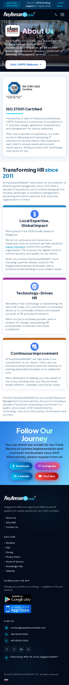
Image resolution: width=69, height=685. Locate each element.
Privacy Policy (12, 556)
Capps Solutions (15, 247)
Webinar (9, 571)
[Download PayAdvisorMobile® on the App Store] (34, 609)
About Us (10, 517)
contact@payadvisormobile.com (24, 627)
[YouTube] (21, 649)
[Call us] (56, 15)
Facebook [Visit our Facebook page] (21, 466)
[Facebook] (7, 649)
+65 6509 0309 (16, 640)
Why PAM (10, 522)
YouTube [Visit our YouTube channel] (47, 476)
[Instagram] (14, 649)
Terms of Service (14, 561)
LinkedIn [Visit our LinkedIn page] (21, 476)
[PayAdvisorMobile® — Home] (19, 14)
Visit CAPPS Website (25, 64)
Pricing (8, 552)
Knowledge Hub (13, 566)
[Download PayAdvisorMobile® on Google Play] (34, 599)
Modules (9, 542)
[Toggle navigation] (62, 14)
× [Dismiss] (65, 4)
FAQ (7, 547)
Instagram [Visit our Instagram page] (47, 466)
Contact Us (11, 527)
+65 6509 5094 (16, 634)
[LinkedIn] (28, 649)
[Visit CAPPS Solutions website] (6, 680)
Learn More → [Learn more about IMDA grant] (61, 4)
